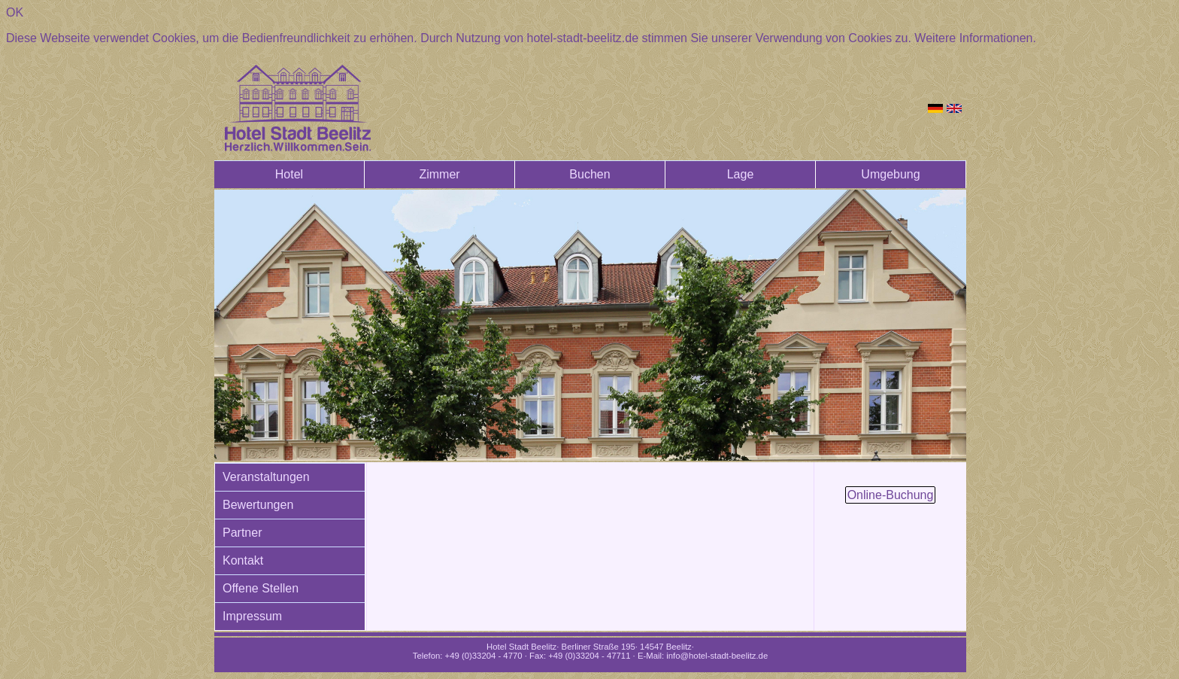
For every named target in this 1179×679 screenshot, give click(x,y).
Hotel (289, 174)
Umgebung (890, 174)
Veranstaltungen (266, 476)
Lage (740, 174)
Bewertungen (258, 504)
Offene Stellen (261, 588)
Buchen (589, 174)
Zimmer (439, 174)
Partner (242, 532)
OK (14, 12)
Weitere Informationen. (975, 38)
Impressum (252, 616)
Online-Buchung (890, 495)
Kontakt (243, 560)
